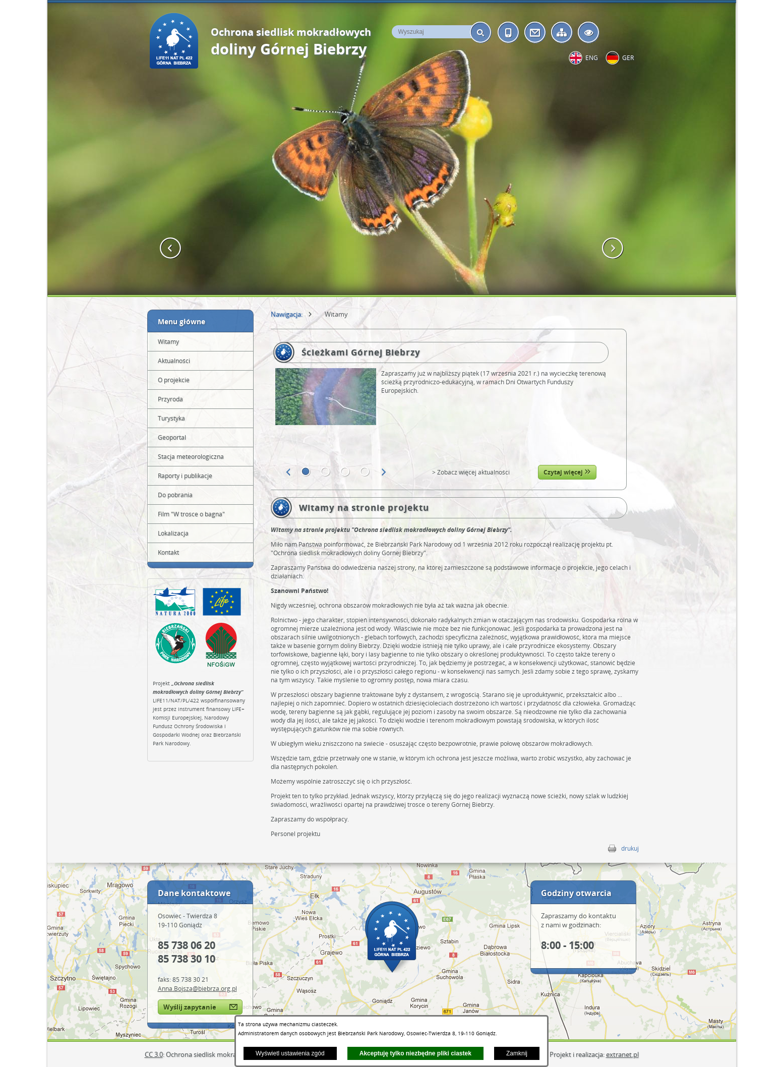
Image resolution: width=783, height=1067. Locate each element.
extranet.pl (622, 1054)
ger (628, 57)
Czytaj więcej (567, 472)
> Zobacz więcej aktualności (471, 472)
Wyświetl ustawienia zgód (290, 1053)
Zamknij (516, 1053)
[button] (171, 248)
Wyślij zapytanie (189, 1007)
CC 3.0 (154, 1054)
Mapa (392, 937)
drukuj (630, 848)
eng (591, 57)
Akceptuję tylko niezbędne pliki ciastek (415, 1053)
